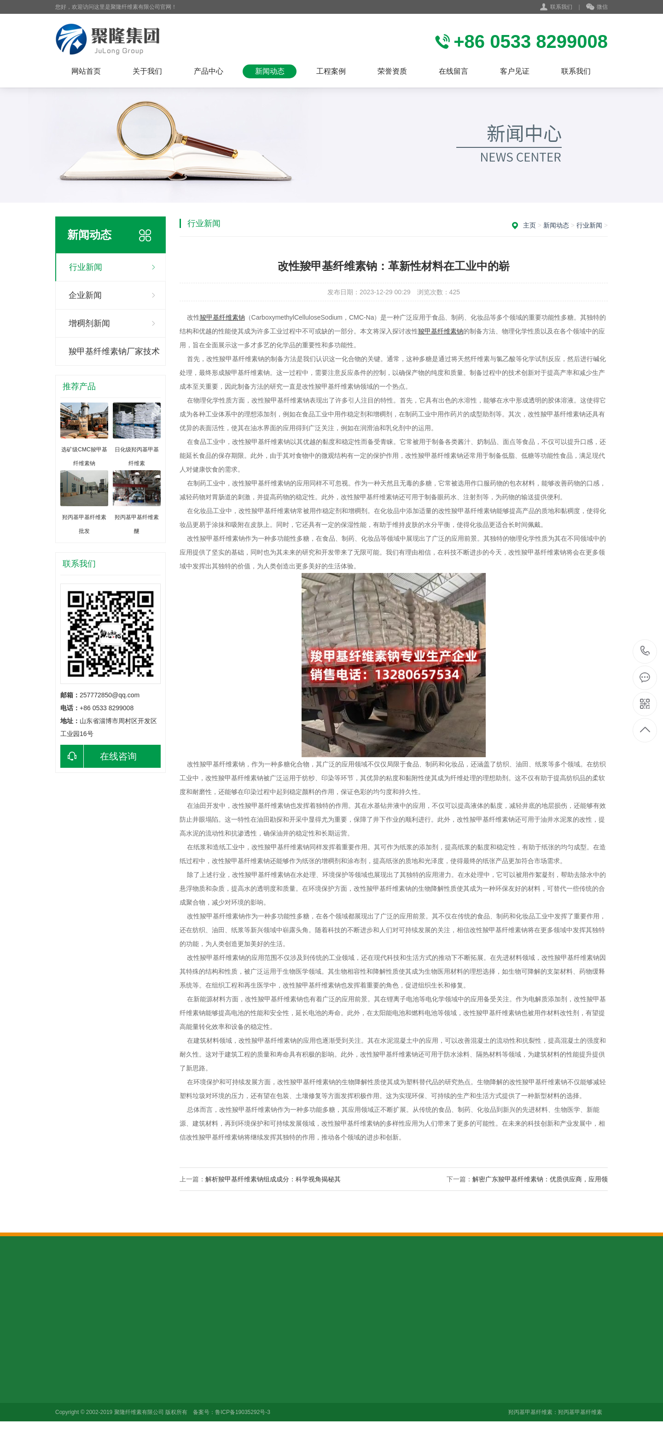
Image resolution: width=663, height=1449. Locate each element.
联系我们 (561, 7)
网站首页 (86, 71)
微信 (597, 7)
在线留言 (453, 71)
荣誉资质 (392, 71)
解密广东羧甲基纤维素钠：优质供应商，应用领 (540, 1179)
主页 (529, 225)
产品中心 (208, 71)
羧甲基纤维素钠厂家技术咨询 (114, 356)
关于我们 (147, 71)
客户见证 (514, 71)
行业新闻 (85, 267)
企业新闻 (85, 295)
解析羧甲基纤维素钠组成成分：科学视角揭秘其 (273, 1179)
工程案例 (331, 71)
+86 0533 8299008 (645, 651)
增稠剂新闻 (89, 323)
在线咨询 (98, 756)
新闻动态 (270, 71)
